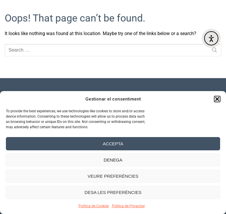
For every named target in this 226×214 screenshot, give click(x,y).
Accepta (113, 143)
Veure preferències (113, 176)
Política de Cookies (94, 206)
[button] (217, 99)
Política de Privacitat (128, 206)
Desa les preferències (112, 192)
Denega (113, 159)
